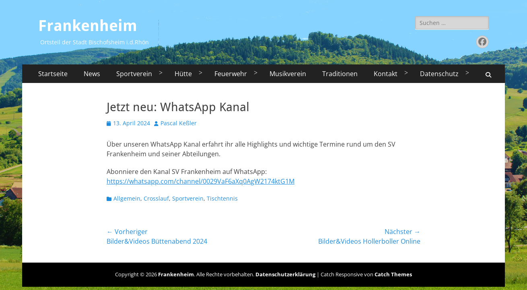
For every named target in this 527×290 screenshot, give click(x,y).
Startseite (53, 73)
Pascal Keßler (179, 123)
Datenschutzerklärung (285, 274)
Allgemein (126, 198)
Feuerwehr (230, 73)
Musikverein (288, 73)
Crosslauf (156, 198)
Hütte (183, 73)
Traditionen (340, 73)
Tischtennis (222, 198)
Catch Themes (393, 274)
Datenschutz (439, 73)
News (92, 73)
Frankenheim (87, 26)
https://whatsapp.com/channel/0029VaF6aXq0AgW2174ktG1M (200, 181)
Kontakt (385, 73)
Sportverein (134, 73)
